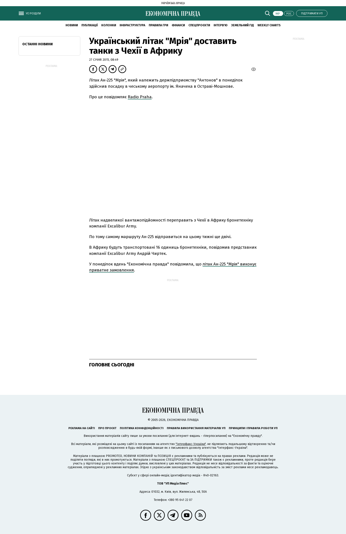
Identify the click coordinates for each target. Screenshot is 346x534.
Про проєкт (107, 428)
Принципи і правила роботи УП (253, 428)
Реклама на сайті (81, 428)
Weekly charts (269, 25)
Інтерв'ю (221, 25)
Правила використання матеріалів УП (196, 428)
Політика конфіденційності (142, 428)
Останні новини (37, 44)
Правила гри (158, 25)
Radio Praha (140, 96)
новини (72, 25)
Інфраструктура (132, 25)
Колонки (108, 25)
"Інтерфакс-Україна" (191, 444)
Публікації (89, 25)
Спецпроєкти (199, 25)
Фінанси (178, 25)
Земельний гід (242, 25)
